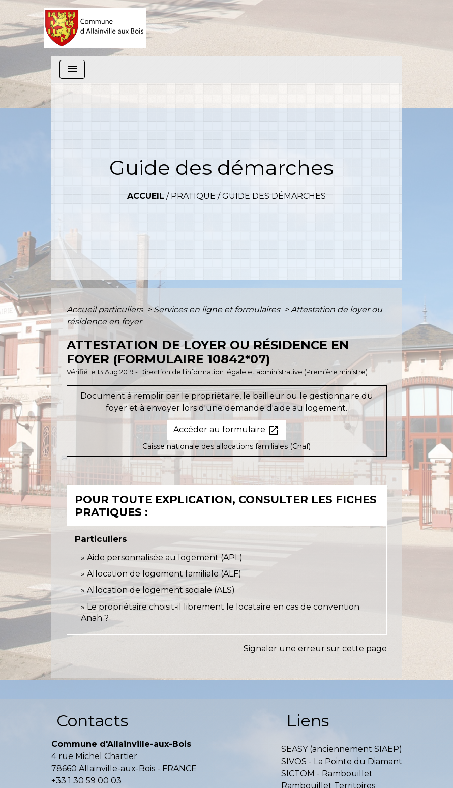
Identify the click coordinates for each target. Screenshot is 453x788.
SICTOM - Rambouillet (327, 773)
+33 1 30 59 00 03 (86, 780)
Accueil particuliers (106, 309)
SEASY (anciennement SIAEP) (341, 749)
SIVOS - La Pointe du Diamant (341, 761)
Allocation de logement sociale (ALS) (161, 590)
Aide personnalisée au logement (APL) (165, 557)
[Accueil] (95, 28)
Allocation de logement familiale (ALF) (164, 574)
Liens (307, 721)
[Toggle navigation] (72, 69)
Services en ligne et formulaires (218, 309)
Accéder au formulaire (226, 430)
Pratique (193, 196)
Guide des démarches (274, 196)
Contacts (92, 721)
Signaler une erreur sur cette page (315, 648)
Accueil (145, 196)
